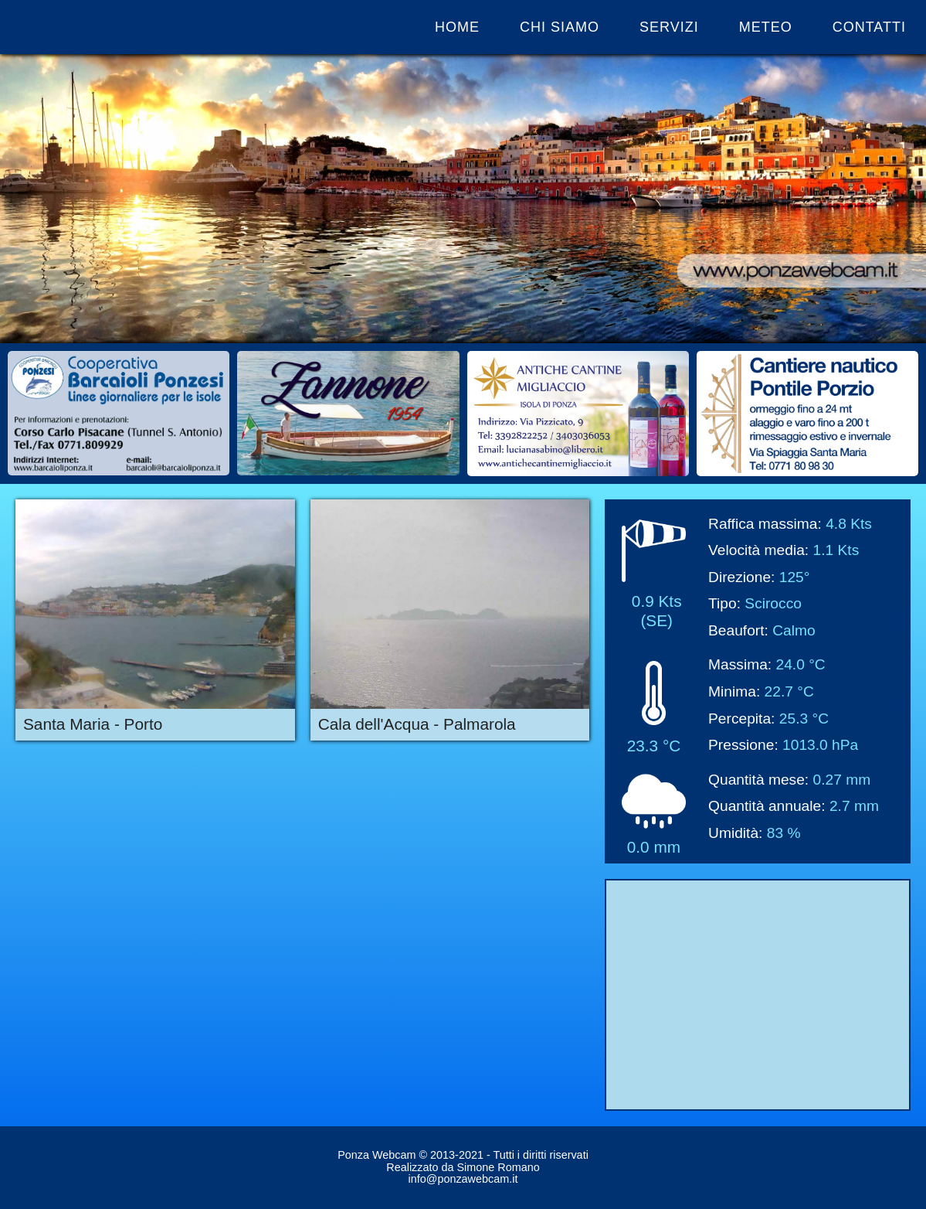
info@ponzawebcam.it (463, 1179)
